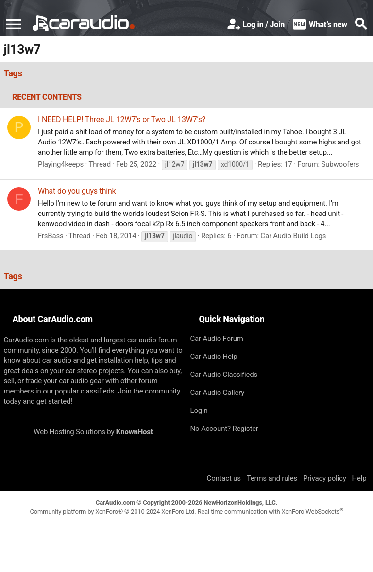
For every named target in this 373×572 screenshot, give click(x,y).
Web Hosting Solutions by (93, 432)
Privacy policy (324, 478)
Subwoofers (340, 164)
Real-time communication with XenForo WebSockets (270, 511)
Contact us (224, 478)
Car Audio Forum (216, 338)
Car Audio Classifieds (224, 374)
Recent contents (47, 97)
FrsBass (51, 236)
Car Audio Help (213, 356)
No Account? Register (224, 428)
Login (199, 410)
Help (359, 478)
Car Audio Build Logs (293, 236)
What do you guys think (77, 191)
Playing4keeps (61, 164)
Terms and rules (272, 478)
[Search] (361, 25)
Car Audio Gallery (217, 392)
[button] (13, 24)
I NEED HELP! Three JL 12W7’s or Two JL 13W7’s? (121, 119)
